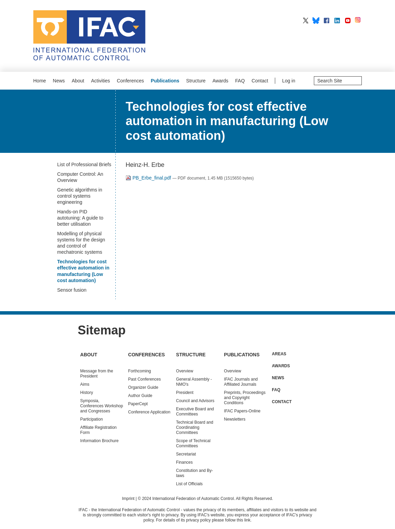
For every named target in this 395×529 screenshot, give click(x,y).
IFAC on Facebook (326, 20)
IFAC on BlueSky (316, 20)
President (184, 392)
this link (244, 520)
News (59, 80)
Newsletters (234, 419)
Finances (184, 462)
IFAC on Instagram (358, 20)
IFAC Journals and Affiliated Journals (241, 382)
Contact (260, 80)
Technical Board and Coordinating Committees (194, 427)
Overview (184, 371)
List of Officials (189, 483)
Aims (84, 384)
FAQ (240, 80)
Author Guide (140, 395)
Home (39, 80)
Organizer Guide (143, 387)
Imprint (128, 498)
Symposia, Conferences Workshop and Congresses (101, 405)
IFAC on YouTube (347, 20)
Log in (288, 80)
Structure (196, 80)
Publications (165, 80)
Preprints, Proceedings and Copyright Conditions (244, 397)
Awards (220, 80)
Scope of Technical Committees (193, 443)
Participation (91, 419)
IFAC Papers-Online (242, 411)
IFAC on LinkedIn (337, 20)
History (86, 392)
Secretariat (186, 454)
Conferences (130, 80)
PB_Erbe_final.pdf (149, 178)
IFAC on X (305, 20)
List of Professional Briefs (84, 164)
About (78, 80)
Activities (100, 80)
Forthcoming (139, 371)
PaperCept (138, 403)
